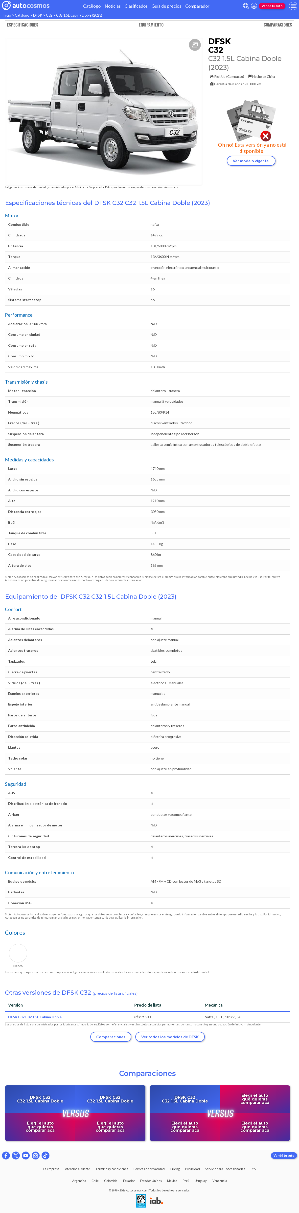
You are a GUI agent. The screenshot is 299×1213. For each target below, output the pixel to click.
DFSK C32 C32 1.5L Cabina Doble (35, 1017)
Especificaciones (22, 25)
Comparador (197, 6)
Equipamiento (151, 25)
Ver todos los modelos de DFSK (170, 1036)
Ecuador (129, 1181)
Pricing (175, 1169)
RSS (253, 1169)
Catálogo (92, 6)
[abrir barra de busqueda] (246, 6)
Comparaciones (278, 25)
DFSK (37, 15)
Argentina (79, 1181)
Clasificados (136, 6)
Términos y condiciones (111, 1169)
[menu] (293, 6)
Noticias (113, 6)
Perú (186, 1181)
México (172, 1181)
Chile (95, 1181)
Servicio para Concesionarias (225, 1169)
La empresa (51, 1169)
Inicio (6, 15)
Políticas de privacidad (149, 1169)
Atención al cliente (77, 1169)
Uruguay (201, 1181)
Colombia (110, 1181)
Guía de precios (166, 6)
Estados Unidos (151, 1181)
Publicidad (192, 1169)
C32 (49, 15)
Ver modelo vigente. (251, 160)
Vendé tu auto (272, 6)
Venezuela (219, 1181)
